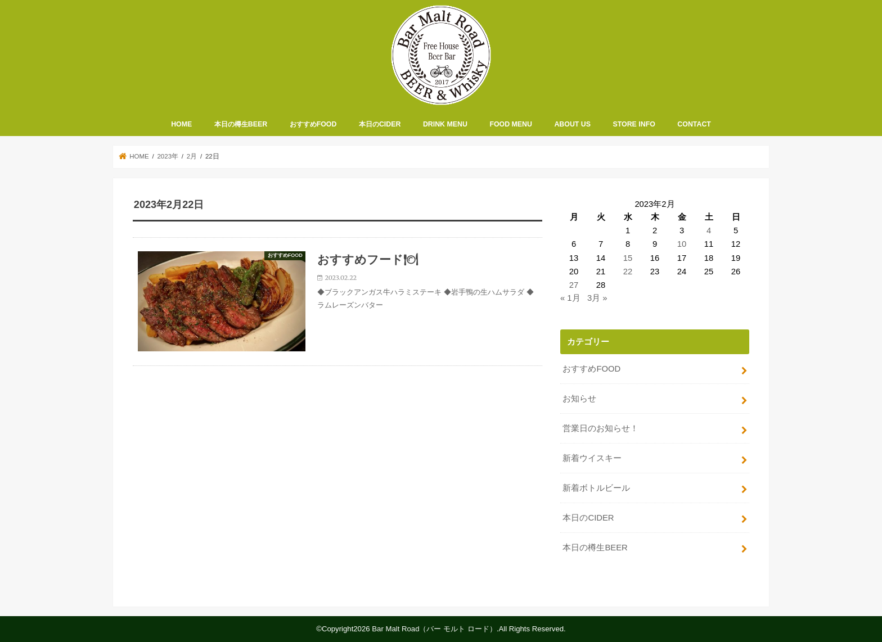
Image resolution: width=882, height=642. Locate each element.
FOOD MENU (510, 124)
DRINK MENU (445, 124)
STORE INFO (634, 124)
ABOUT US (572, 124)
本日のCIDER (379, 124)
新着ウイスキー (592, 458)
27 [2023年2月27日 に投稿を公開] (574, 285)
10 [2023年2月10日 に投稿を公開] (682, 243)
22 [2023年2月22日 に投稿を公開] (628, 271)
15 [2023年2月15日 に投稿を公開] (628, 258)
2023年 (167, 156)
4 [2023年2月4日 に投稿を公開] (708, 230)
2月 (192, 156)
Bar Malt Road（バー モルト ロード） (434, 629)
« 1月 (570, 297)
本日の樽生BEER (240, 124)
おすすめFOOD (313, 124)
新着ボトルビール (596, 487)
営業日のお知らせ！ (600, 428)
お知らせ (579, 398)
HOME (181, 124)
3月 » (597, 297)
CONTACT (694, 124)
